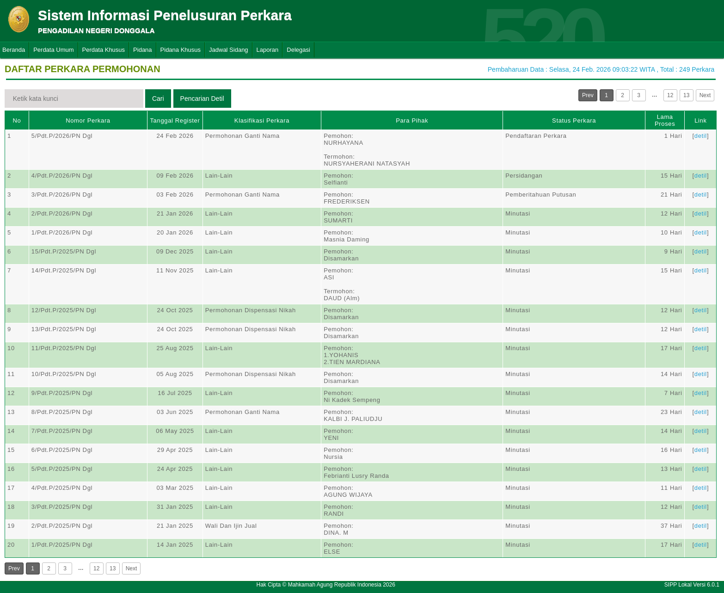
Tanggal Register (175, 120)
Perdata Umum (53, 49)
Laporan (268, 49)
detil (700, 135)
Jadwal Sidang (228, 49)
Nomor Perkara (88, 120)
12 (670, 95)
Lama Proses (665, 120)
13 (686, 95)
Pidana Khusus (180, 49)
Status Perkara (574, 120)
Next (705, 95)
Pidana (142, 49)
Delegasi (298, 49)
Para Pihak (412, 120)
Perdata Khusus (103, 49)
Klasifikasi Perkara (261, 120)
